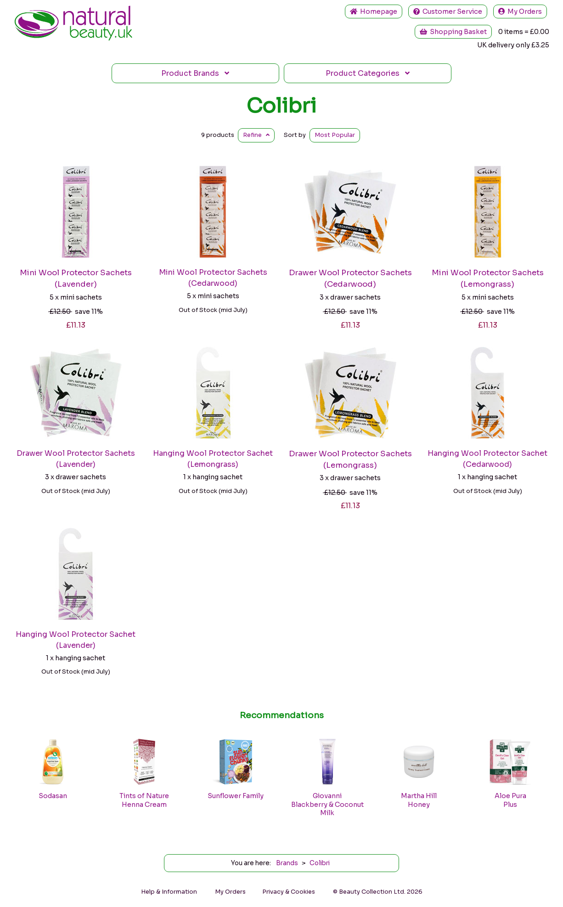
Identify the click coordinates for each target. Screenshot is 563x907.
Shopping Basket (453, 32)
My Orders (520, 11)
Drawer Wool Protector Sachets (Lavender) (76, 458)
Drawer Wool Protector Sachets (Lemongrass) (350, 459)
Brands (195, 73)
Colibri (281, 106)
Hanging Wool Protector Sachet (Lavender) (75, 639)
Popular (335, 135)
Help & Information (169, 892)
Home (373, 11)
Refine (256, 135)
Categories (368, 73)
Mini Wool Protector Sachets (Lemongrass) (488, 278)
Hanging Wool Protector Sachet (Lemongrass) (213, 458)
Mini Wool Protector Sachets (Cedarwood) (213, 277)
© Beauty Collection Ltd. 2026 (377, 892)
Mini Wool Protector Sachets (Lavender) (76, 278)
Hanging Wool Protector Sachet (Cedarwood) (487, 458)
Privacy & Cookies (288, 892)
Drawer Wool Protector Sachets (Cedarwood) (350, 278)
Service (447, 11)
